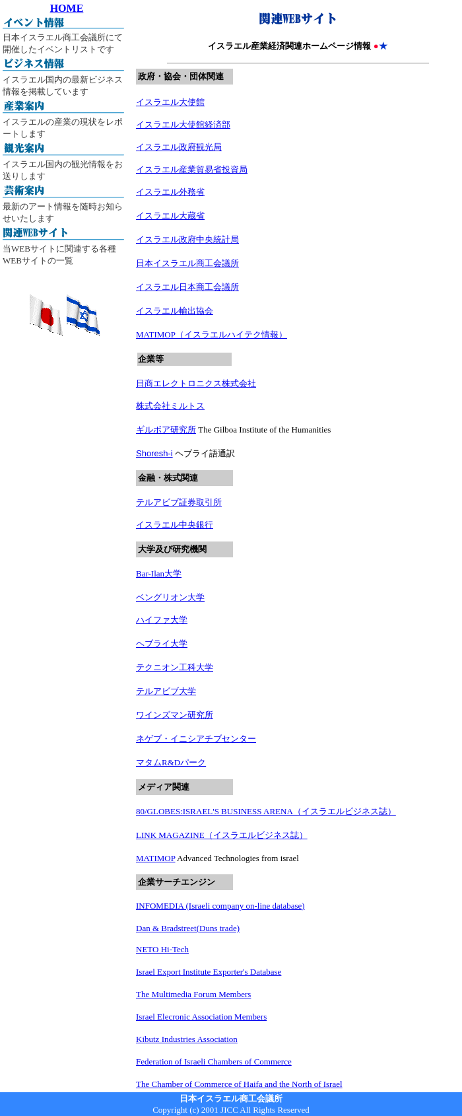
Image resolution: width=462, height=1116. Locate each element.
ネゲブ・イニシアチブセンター (196, 739)
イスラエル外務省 (170, 192)
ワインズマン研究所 (174, 715)
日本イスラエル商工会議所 (187, 263)
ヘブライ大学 (161, 643)
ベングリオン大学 (170, 597)
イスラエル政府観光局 (179, 147)
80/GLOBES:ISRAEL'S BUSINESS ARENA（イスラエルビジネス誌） (266, 811)
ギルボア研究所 (166, 430)
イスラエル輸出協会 (174, 311)
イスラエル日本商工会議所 (187, 287)
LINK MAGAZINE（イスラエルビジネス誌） (222, 835)
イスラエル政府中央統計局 (187, 239)
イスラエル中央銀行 (174, 525)
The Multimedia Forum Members (193, 994)
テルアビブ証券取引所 (179, 502)
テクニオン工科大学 (174, 667)
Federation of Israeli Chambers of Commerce (214, 1061)
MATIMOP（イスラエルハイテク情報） (211, 334)
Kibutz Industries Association (187, 1039)
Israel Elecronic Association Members (201, 1017)
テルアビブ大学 (166, 691)
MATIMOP (155, 858)
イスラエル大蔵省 (170, 216)
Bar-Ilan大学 (159, 573)
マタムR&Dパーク (171, 762)
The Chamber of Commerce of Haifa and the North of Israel (239, 1084)
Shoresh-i (154, 453)
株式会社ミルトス (170, 406)
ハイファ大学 (161, 620)
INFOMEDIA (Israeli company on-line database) (220, 906)
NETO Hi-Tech (162, 949)
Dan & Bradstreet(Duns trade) (188, 928)
